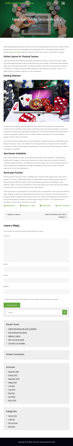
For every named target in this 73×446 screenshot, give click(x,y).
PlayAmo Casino (15, 52)
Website (6, 286)
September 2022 (13, 379)
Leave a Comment (63, 205)
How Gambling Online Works (17, 332)
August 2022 (12, 382)
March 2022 (12, 400)
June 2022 (11, 389)
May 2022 (11, 393)
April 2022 (11, 397)
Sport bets (11, 426)
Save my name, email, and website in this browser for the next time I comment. (32, 299)
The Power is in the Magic (16, 343)
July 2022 (11, 386)
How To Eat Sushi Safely (16, 339)
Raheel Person (10, 205)
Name (6, 264)
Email (6, 275)
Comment (7, 236)
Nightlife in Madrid (14, 214)
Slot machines (13, 423)
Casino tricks (46, 205)
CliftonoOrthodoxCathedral (19, 3)
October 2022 (12, 375)
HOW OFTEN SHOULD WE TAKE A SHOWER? (56, 215)
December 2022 (13, 371)
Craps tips (11, 419)
